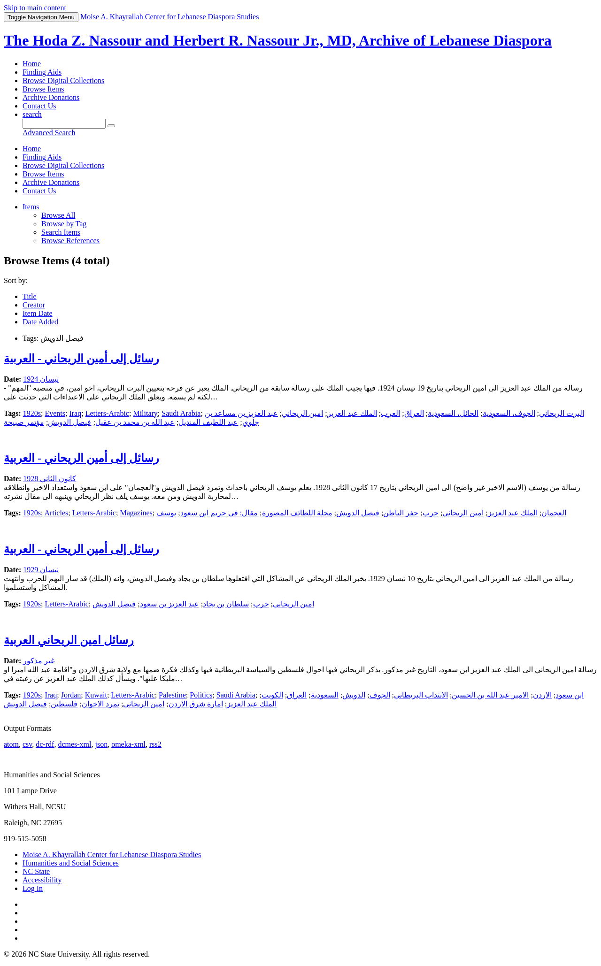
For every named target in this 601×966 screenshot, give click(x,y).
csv (27, 744)
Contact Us (39, 106)
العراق (414, 413)
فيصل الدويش (69, 422)
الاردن (542, 695)
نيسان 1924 (41, 379)
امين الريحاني (302, 413)
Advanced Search (49, 133)
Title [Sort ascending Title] (30, 296)
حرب (431, 513)
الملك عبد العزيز (352, 413)
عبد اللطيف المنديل (208, 422)
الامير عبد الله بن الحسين (490, 695)
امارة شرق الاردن (196, 704)
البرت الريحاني (561, 413)
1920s (32, 413)
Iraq (75, 413)
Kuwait (96, 695)
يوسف (166, 513)
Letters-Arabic (107, 413)
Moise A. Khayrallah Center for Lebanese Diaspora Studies (112, 855)
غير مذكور (38, 661)
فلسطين (64, 704)
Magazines (136, 513)
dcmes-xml (74, 744)
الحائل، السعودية (453, 413)
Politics (201, 695)
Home (32, 64)
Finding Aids (42, 72)
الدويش (353, 695)
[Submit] (111, 125)
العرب (390, 413)
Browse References (70, 241)
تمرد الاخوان (100, 704)
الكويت (272, 695)
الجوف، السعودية (509, 413)
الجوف (380, 695)
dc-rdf (45, 744)
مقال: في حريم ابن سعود (219, 513)
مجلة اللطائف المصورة (297, 513)
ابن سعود (569, 695)
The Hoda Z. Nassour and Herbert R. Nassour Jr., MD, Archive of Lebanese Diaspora (278, 40)
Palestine (172, 695)
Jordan (71, 695)
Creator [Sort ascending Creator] (34, 305)
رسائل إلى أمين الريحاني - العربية (81, 359)
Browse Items (43, 89)
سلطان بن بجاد (226, 604)
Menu (41, 17)
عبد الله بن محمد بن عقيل (135, 422)
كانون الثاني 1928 (49, 479)
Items (31, 207)
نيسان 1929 (41, 570)
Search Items (60, 232)
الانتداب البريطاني (421, 695)
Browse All (58, 215)
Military (145, 413)
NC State (36, 871)
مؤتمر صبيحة (24, 422)
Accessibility (42, 880)
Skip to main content (35, 8)
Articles (57, 513)
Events (55, 413)
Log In (33, 888)
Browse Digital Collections (63, 80)
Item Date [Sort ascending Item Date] (38, 313)
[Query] (64, 124)
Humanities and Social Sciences (71, 863)
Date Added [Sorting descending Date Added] (40, 322)
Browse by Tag (63, 224)
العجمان (553, 513)
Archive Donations (51, 97)
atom (11, 744)
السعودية (325, 695)
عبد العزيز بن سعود (169, 604)
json (101, 744)
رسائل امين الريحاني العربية (69, 640)
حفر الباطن (400, 513)
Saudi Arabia (181, 413)
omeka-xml (128, 744)
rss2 (155, 744)
